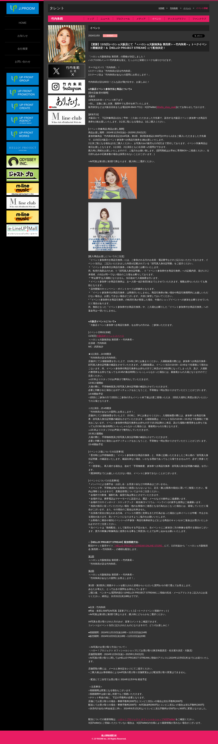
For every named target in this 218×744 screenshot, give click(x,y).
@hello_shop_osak (166, 107)
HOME (22, 22)
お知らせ (22, 35)
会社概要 (22, 48)
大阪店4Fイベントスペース (110, 336)
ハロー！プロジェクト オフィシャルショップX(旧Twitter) (147, 719)
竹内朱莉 (174, 8)
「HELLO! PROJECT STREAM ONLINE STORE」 (138, 545)
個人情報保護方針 (109, 735)
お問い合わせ (22, 61)
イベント (187, 8)
